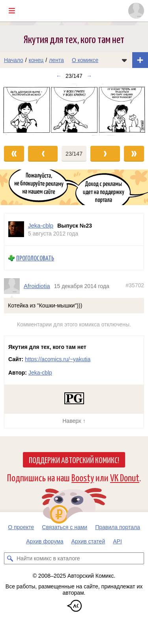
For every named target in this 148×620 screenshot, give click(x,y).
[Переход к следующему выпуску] (74, 111)
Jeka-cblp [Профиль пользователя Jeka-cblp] (40, 225)
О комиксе (85, 60)
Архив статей (88, 541)
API (117, 541)
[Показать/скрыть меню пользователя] (136, 10)
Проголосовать (35, 258)
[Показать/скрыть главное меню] (11, 10)
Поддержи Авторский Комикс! (74, 459)
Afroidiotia (37, 286)
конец (36, 60)
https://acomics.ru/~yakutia (57, 359)
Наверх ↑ (73, 421)
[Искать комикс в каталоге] (9, 558)
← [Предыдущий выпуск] (59, 76)
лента (56, 60)
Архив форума (44, 541)
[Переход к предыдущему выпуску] (18, 111)
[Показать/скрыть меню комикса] (124, 60)
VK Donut (124, 477)
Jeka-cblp (40, 372)
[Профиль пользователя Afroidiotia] (14, 286)
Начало (13, 60)
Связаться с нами (64, 527)
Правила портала (117, 527)
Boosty (82, 477)
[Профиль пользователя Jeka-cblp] (16, 229)
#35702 (135, 285)
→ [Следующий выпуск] (89, 76)
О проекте (21, 527)
